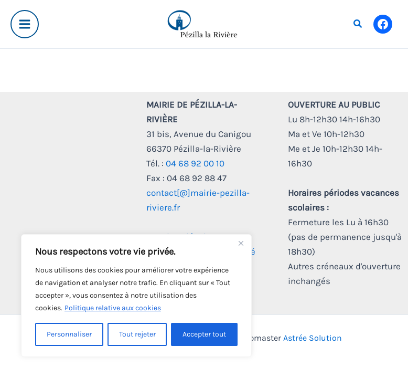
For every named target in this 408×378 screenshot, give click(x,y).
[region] (136, 295)
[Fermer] (240, 243)
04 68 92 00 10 (195, 163)
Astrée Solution (312, 338)
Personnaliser (69, 334)
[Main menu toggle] (24, 24)
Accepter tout (204, 334)
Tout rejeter (137, 334)
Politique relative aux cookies (113, 307)
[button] (358, 24)
